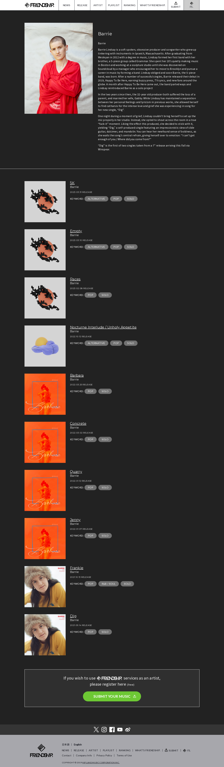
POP (116, 198)
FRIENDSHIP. (39, 5)
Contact (66, 755)
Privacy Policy (104, 755)
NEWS (66, 5)
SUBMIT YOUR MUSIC (112, 696)
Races (75, 279)
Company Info (84, 755)
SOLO (130, 198)
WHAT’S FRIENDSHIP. (147, 750)
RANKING (129, 5)
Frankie (76, 568)
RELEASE (82, 5)
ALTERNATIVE (96, 198)
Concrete (78, 423)
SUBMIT (173, 750)
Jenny (75, 520)
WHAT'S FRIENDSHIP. (152, 5)
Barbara (77, 375)
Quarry (76, 472)
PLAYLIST (114, 5)
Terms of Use (124, 755)
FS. (191, 6)
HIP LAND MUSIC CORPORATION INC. (101, 762)
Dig (73, 616)
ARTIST (98, 5)
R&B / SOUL (108, 583)
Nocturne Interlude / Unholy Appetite (103, 327)
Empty (76, 231)
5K (72, 183)
